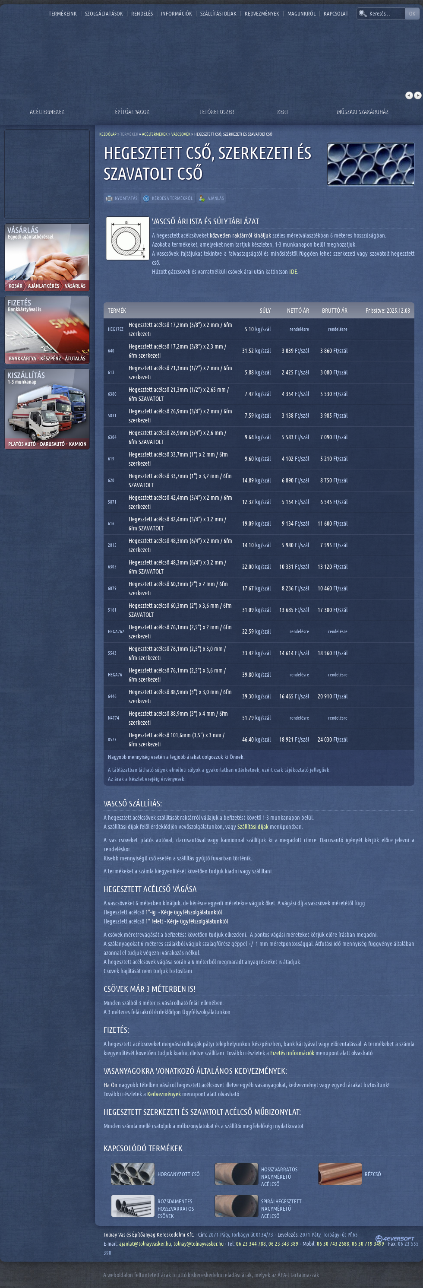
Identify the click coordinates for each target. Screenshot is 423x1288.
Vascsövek (180, 133)
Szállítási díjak (218, 13)
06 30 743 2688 (333, 1243)
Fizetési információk (292, 1052)
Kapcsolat (336, 13)
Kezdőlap (108, 133)
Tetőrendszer (216, 111)
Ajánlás (211, 198)
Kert (282, 111)
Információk (176, 13)
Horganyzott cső (179, 1174)
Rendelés (142, 13)
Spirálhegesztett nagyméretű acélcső (281, 1206)
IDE (293, 271)
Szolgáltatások (104, 13)
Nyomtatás (121, 198)
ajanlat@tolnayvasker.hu (145, 1243)
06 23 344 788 (251, 1243)
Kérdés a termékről (168, 198)
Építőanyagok (131, 111)
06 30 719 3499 (368, 1243)
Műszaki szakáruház (362, 111)
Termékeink (63, 13)
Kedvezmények (262, 13)
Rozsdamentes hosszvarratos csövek (176, 1206)
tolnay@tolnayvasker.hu (199, 1243)
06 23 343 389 (283, 1243)
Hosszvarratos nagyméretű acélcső (279, 1174)
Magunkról (301, 13)
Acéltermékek (46, 111)
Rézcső (373, 1174)
